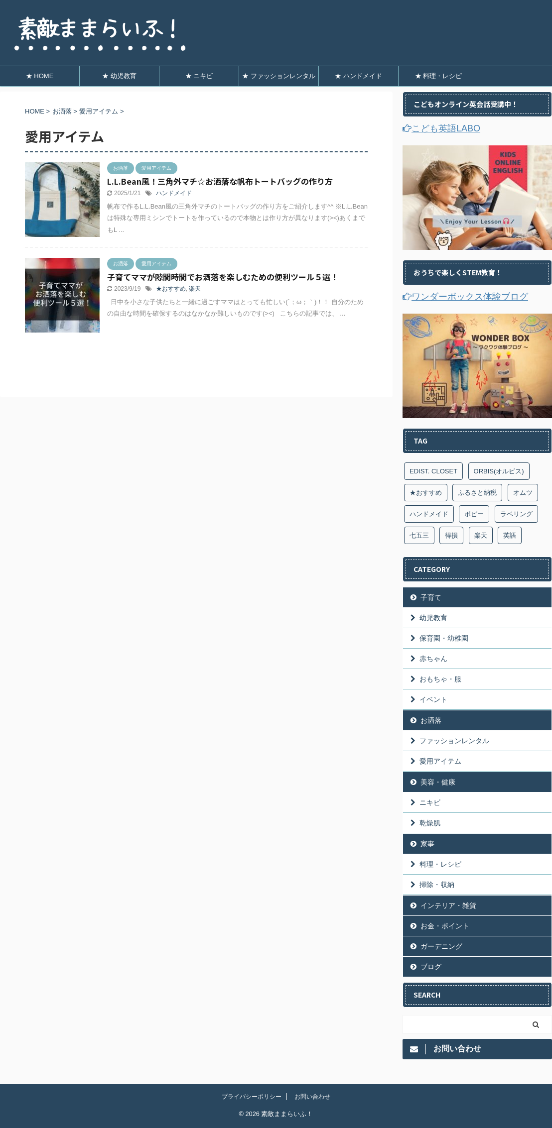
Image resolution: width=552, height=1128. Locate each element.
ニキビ (429, 802)
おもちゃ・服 (440, 679)
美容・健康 (437, 782)
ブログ (430, 967)
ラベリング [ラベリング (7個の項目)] (516, 514)
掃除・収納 (436, 885)
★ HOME (40, 76)
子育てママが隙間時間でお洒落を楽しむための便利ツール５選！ (222, 277)
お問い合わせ (312, 1096)
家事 (427, 844)
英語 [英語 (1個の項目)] (509, 535)
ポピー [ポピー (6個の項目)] (474, 514)
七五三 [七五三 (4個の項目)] (419, 535)
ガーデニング (441, 946)
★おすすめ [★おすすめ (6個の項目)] (426, 492)
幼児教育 (433, 618)
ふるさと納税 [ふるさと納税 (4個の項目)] (477, 492)
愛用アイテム (440, 761)
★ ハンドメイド (358, 76)
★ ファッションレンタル (278, 76)
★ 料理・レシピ (438, 76)
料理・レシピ (440, 864)
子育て (430, 597)
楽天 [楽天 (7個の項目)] (480, 535)
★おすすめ (171, 288)
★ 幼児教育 (119, 76)
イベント (433, 699)
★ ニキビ (199, 76)
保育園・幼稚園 (443, 638)
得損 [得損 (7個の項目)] (451, 535)
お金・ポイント (444, 926)
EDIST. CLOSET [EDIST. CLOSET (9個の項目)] (433, 471)
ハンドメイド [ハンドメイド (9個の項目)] (429, 514)
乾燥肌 (429, 823)
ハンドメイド (174, 193)
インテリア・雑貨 (448, 905)
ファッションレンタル (454, 741)
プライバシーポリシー (251, 1096)
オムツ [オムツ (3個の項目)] (523, 492)
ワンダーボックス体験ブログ (465, 297)
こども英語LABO (441, 128)
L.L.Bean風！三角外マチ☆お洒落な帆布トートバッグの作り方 (220, 181)
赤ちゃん (433, 659)
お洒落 (430, 720)
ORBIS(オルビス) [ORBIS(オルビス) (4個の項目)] (499, 471)
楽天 (195, 288)
